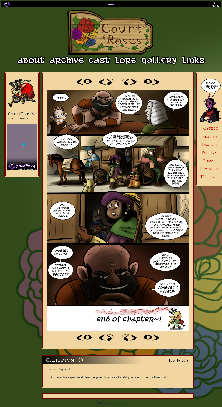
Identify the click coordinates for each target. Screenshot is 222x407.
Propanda (120, 403)
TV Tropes (210, 176)
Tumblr (210, 160)
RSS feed (210, 128)
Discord (210, 144)
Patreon (210, 152)
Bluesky (210, 136)
